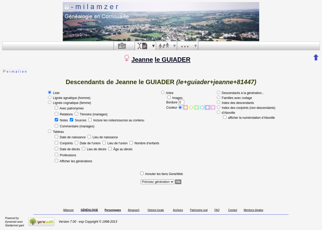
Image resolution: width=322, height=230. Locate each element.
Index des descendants (235, 103)
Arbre (167, 93)
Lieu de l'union (115, 143)
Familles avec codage (234, 98)
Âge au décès (120, 149)
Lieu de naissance (103, 137)
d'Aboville (226, 113)
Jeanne (142, 59)
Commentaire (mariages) (74, 126)
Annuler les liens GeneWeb (161, 174)
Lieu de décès (94, 149)
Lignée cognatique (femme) (69, 103)
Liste (54, 93)
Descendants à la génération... (240, 93)
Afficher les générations (73, 161)
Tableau (56, 132)
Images (175, 98)
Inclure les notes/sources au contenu (116, 120)
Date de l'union (88, 143)
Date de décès (68, 149)
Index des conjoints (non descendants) (246, 108)
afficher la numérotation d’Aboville (249, 118)
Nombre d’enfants (144, 143)
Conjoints (64, 143)
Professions (65, 155)
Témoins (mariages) (91, 114)
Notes (62, 120)
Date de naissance (70, 137)
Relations (64, 114)
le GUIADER (172, 59)
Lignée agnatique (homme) (69, 98)
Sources (78, 120)
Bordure (175, 102)
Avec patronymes (69, 108)
